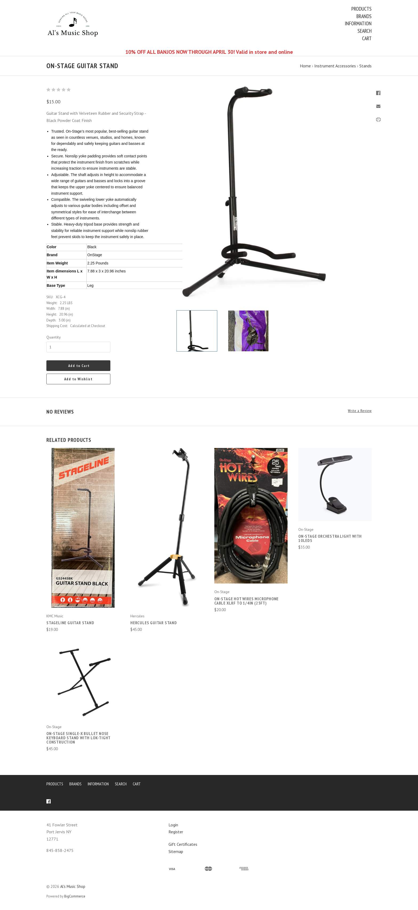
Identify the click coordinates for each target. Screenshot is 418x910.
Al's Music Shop (72, 886)
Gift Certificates (182, 844)
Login (173, 824)
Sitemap (175, 851)
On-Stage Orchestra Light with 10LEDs (330, 538)
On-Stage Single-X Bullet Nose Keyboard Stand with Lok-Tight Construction (78, 738)
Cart (367, 38)
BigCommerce (74, 896)
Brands (364, 16)
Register (175, 831)
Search (364, 30)
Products (361, 8)
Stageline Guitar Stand (70, 622)
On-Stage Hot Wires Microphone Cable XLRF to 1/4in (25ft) (246, 601)
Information (358, 23)
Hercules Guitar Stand (153, 622)
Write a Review (360, 411)
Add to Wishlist (78, 379)
